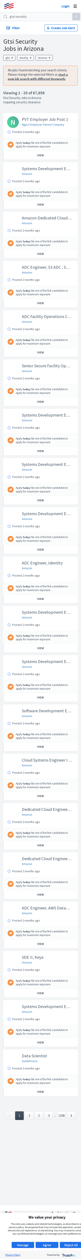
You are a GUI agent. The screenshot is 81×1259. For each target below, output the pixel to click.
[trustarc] (68, 1254)
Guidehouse (29, 1061)
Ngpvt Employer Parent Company (43, 124)
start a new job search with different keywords (38, 76)
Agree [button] (47, 1245)
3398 (62, 1116)
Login (65, 6)
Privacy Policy (13, 1254)
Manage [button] (23, 1245)
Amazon (27, 174)
